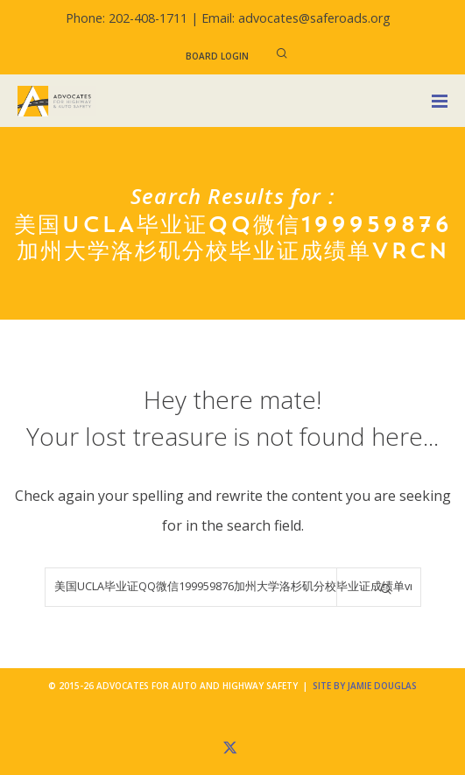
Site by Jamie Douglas (365, 686)
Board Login (217, 56)
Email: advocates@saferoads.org (296, 18)
